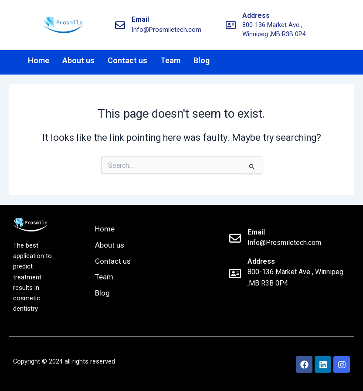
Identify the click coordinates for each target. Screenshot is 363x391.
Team (170, 60)
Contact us (127, 60)
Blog (201, 60)
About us (78, 60)
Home (38, 60)
